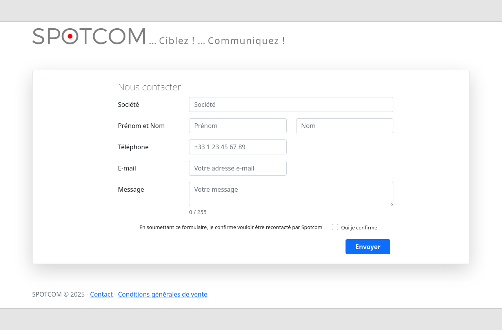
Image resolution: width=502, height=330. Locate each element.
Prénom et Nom (141, 125)
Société (128, 104)
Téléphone (133, 147)
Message (131, 189)
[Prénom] (238, 125)
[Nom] (345, 125)
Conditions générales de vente (162, 294)
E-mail (127, 168)
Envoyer (367, 246)
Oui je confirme (359, 227)
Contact (101, 294)
